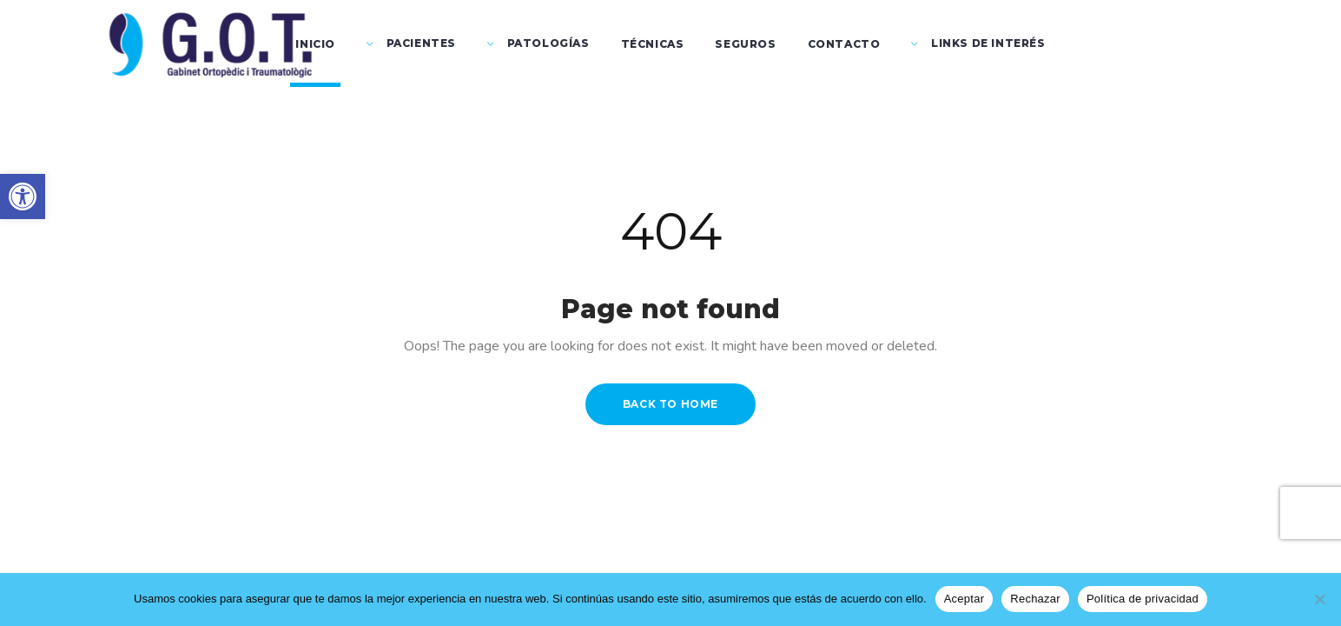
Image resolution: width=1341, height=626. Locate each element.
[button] (22, 196)
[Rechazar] (1319, 599)
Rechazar (1035, 598)
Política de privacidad (1143, 598)
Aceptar (964, 598)
